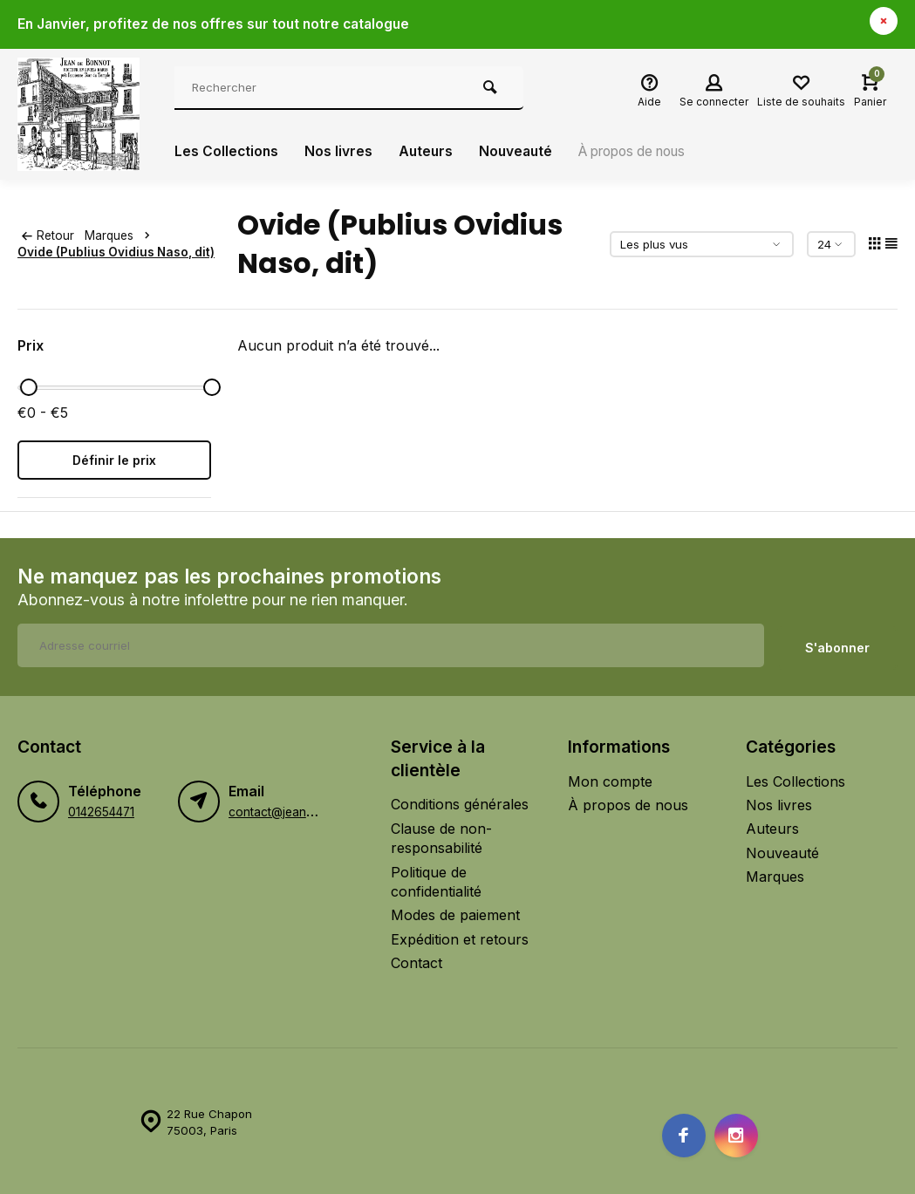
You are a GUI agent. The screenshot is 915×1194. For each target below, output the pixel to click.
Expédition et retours (460, 936)
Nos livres (340, 151)
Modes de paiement (455, 913)
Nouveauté (520, 151)
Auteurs (428, 151)
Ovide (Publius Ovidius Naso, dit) (116, 252)
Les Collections (227, 151)
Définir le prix (114, 460)
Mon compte (610, 779)
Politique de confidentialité (436, 879)
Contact (416, 960)
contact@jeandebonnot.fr (300, 809)
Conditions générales (460, 802)
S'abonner (837, 645)
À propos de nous (644, 151)
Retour (48, 235)
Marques (123, 235)
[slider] (29, 387)
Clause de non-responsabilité (441, 835)
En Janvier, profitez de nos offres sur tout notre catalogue (218, 24)
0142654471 (101, 809)
